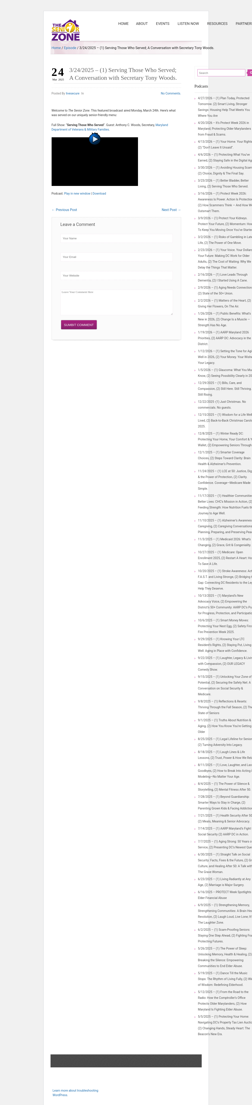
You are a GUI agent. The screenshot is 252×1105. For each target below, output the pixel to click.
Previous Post (64, 210)
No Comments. (171, 93)
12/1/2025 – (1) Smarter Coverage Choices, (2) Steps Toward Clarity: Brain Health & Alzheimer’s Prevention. (224, 458)
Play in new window (77, 193)
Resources (218, 22)
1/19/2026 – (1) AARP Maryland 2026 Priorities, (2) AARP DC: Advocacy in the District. (224, 338)
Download (99, 193)
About (142, 23)
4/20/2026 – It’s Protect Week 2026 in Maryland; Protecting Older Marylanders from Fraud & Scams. (224, 128)
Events (164, 22)
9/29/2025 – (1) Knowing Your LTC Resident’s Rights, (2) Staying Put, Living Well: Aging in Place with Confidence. (224, 644)
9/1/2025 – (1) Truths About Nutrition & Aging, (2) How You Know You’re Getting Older (225, 726)
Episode (70, 48)
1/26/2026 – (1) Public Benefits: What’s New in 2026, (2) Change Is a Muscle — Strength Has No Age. (224, 319)
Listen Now (188, 23)
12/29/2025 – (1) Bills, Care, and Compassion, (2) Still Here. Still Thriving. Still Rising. (225, 388)
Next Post (171, 210)
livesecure (72, 93)
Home (123, 23)
